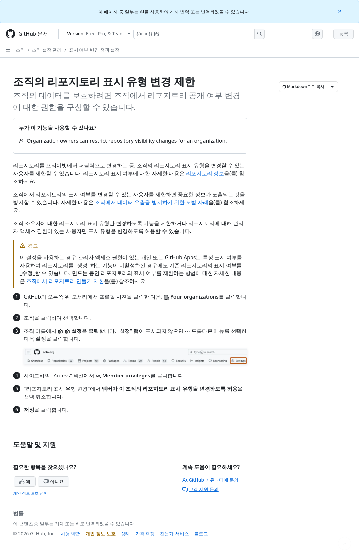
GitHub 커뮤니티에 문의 (210, 480)
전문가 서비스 (174, 533)
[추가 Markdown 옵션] (332, 86)
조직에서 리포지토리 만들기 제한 (65, 281)
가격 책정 (145, 533)
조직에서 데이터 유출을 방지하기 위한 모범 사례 (151, 202)
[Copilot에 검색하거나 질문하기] (199, 34)
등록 (343, 34)
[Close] (340, 10)
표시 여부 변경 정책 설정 (94, 50)
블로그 (201, 533)
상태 (125, 533)
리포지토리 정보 (205, 173)
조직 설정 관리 (47, 50)
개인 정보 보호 (100, 533)
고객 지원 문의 (200, 489)
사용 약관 (70, 533)
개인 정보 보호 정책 (30, 493)
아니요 (53, 481)
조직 (20, 50)
